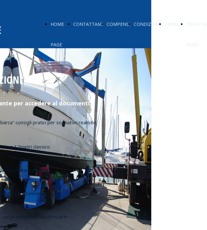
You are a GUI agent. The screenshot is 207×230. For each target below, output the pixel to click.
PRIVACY (173, 24)
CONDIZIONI (147, 24)
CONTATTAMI (88, 24)
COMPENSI (118, 24)
